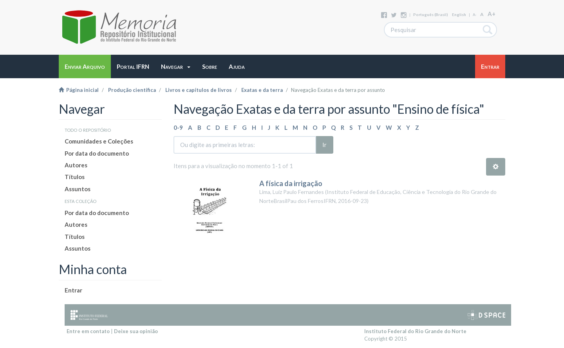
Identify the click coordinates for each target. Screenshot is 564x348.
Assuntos (77, 188)
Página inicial (79, 90)
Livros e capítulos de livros (198, 90)
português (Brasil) (430, 14)
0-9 (178, 127)
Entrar (73, 290)
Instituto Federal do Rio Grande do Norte (415, 331)
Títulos (75, 176)
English (459, 14)
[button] (175, 66)
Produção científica (132, 90)
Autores (76, 165)
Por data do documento (97, 153)
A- (474, 15)
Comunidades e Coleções (99, 141)
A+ (491, 13)
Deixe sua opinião (136, 331)
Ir (324, 144)
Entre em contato (88, 331)
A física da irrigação (290, 183)
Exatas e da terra (262, 90)
